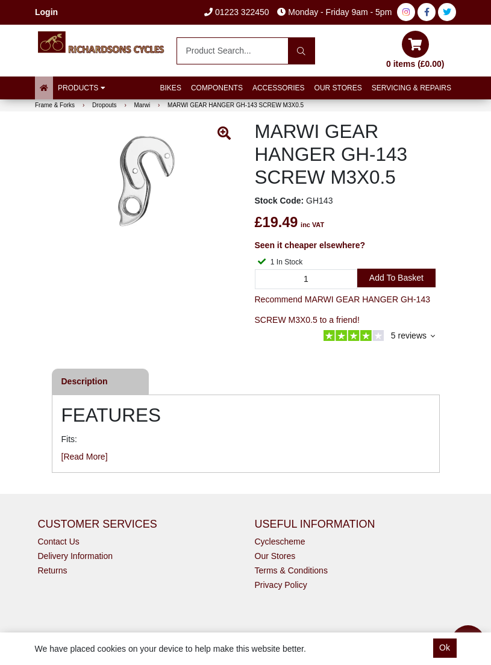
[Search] (301, 50)
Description (84, 381)
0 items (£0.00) (415, 50)
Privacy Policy (281, 585)
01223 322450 (236, 12)
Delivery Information (75, 556)
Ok (444, 647)
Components (217, 88)
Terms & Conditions (291, 570)
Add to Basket (396, 278)
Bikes (170, 88)
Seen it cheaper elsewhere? (310, 245)
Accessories (278, 88)
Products (81, 88)
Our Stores (338, 88)
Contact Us (59, 541)
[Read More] (84, 456)
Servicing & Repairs (411, 88)
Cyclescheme (280, 541)
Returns (52, 570)
